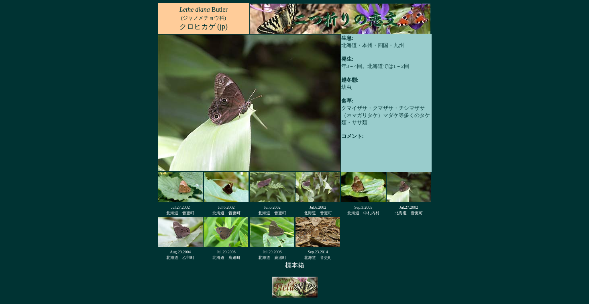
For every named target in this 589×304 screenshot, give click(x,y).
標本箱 (294, 265)
